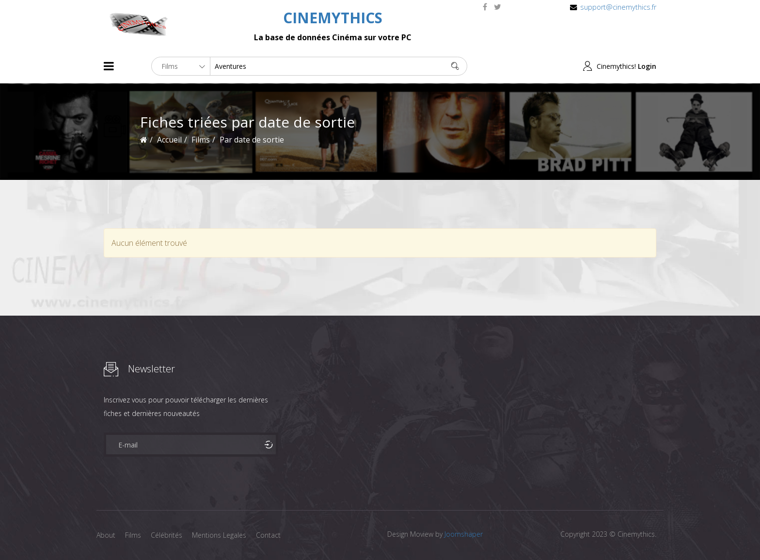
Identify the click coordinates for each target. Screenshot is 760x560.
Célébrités (166, 535)
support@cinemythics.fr (618, 7)
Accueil (169, 139)
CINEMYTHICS (332, 18)
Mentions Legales (219, 535)
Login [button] (647, 66)
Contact (268, 535)
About (105, 535)
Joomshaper (463, 534)
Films (133, 535)
